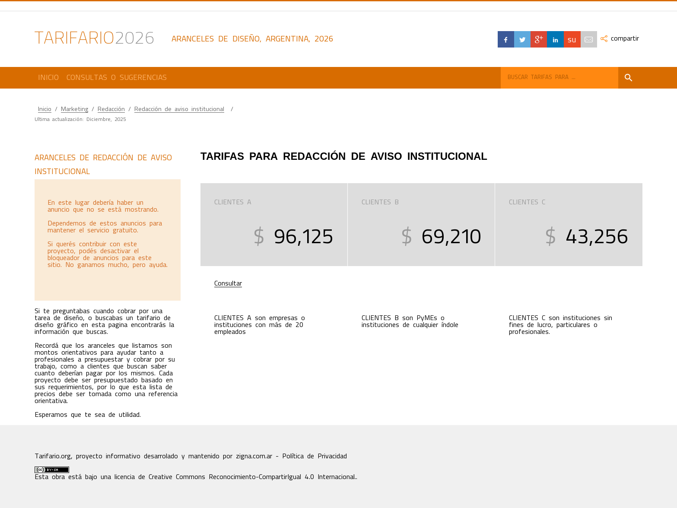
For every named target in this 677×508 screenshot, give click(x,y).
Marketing (74, 109)
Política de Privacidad (314, 456)
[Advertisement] (107, 239)
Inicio (48, 77)
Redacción (111, 109)
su (572, 39)
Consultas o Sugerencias (117, 77)
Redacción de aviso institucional (179, 109)
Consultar (228, 283)
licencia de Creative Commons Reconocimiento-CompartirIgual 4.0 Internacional (234, 476)
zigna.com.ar (254, 456)
